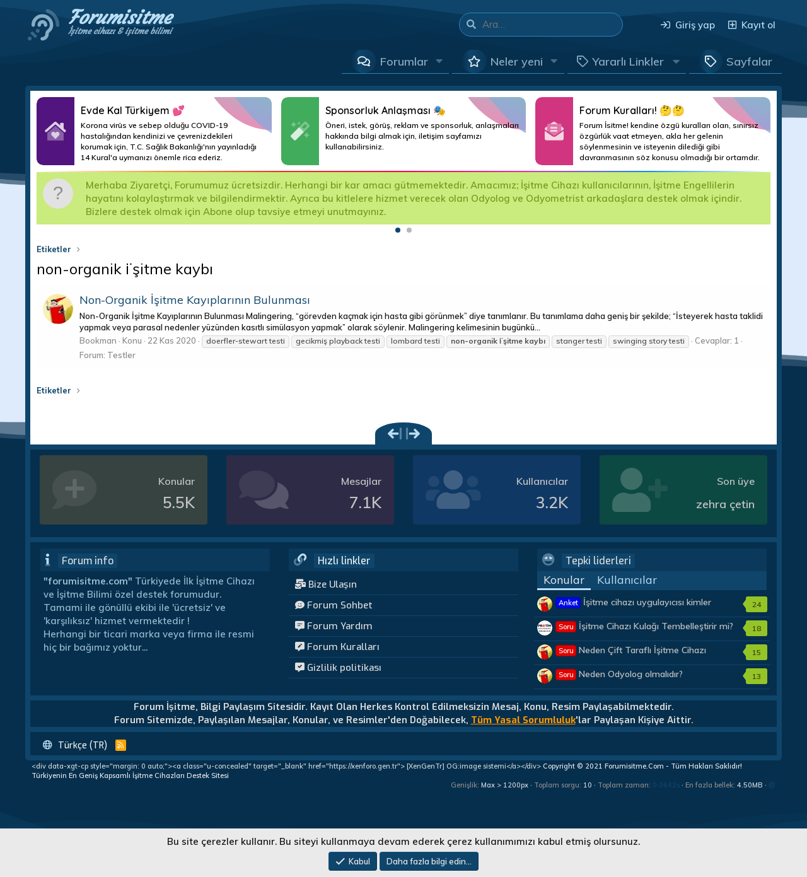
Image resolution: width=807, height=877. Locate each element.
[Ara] (552, 24)
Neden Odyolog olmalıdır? (619, 674)
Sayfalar (749, 61)
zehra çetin (725, 504)
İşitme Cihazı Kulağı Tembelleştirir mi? (644, 626)
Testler (121, 355)
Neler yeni (517, 61)
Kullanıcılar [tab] (627, 579)
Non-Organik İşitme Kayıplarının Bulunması (194, 300)
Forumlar (404, 61)
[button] (439, 61)
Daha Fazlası (154, 131)
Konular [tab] (563, 579)
